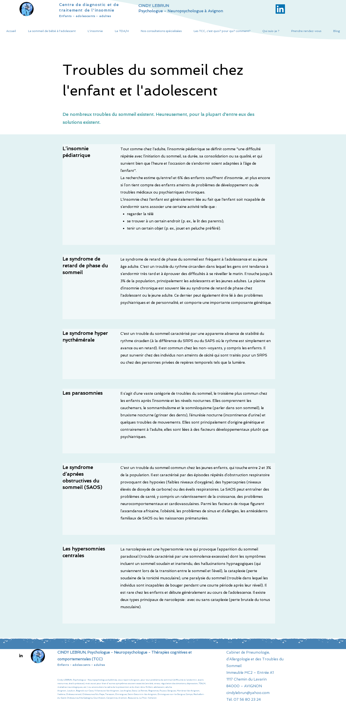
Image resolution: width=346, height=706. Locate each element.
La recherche (131, 178)
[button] (52, 31)
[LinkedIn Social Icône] (280, 9)
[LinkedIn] (21, 655)
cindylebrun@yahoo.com (248, 693)
